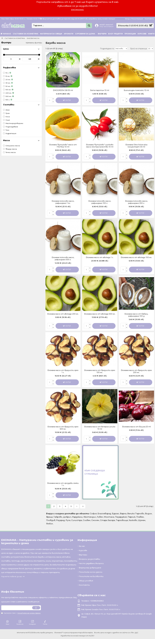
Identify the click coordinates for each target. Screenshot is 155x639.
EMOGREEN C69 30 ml (63, 90)
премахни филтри (34, 43)
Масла (6, 140)
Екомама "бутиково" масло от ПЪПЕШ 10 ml (63, 146)
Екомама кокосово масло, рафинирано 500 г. (63, 258)
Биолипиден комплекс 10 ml (136, 90)
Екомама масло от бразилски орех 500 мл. (63, 428)
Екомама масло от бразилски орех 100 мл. (99, 371)
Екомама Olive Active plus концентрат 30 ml (136, 146)
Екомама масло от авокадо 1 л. (99, 257)
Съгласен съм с (21, 613)
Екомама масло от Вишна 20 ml (136, 427)
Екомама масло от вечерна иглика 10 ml (99, 428)
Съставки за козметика (15, 38)
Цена (6, 49)
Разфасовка (9, 67)
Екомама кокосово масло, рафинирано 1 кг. (63, 202)
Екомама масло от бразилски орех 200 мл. (136, 371)
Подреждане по (107, 49)
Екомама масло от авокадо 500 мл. (99, 314)
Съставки (8, 105)
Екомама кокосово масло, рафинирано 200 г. (136, 202)
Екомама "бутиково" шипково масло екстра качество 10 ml (99, 146)
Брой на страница (138, 49)
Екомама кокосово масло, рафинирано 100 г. (99, 202)
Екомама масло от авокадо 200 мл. (63, 314)
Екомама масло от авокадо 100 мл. (136, 257)
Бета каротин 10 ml (99, 90)
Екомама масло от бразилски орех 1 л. (63, 371)
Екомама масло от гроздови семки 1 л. (63, 484)
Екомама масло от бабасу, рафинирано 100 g (136, 315)
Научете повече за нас (11, 576)
